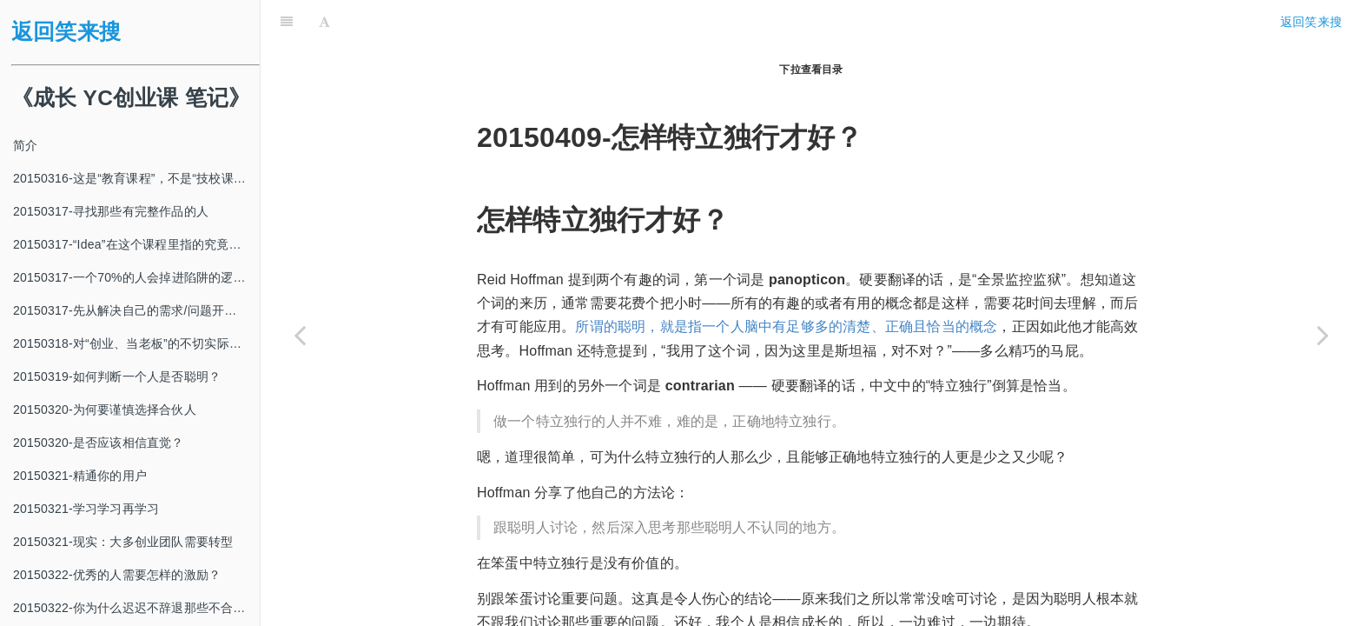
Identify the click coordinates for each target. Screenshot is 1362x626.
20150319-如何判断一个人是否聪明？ (117, 376)
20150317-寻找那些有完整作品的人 (110, 211)
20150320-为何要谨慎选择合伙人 (104, 409)
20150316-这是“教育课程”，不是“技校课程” (131, 178)
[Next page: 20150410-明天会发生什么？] (1323, 334)
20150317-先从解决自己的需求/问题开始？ (131, 310)
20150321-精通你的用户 (80, 476)
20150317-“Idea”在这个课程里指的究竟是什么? (136, 244)
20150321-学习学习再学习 (86, 509)
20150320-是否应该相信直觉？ (98, 443)
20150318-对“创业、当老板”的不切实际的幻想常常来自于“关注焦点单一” (136, 343)
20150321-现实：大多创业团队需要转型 (123, 542)
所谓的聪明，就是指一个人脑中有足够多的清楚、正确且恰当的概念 (786, 283)
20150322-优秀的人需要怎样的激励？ (117, 575)
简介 (25, 145)
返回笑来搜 (66, 31)
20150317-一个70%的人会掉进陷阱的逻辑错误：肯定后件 (136, 277)
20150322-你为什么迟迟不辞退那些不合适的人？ (136, 608)
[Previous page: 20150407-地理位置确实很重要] (300, 334)
